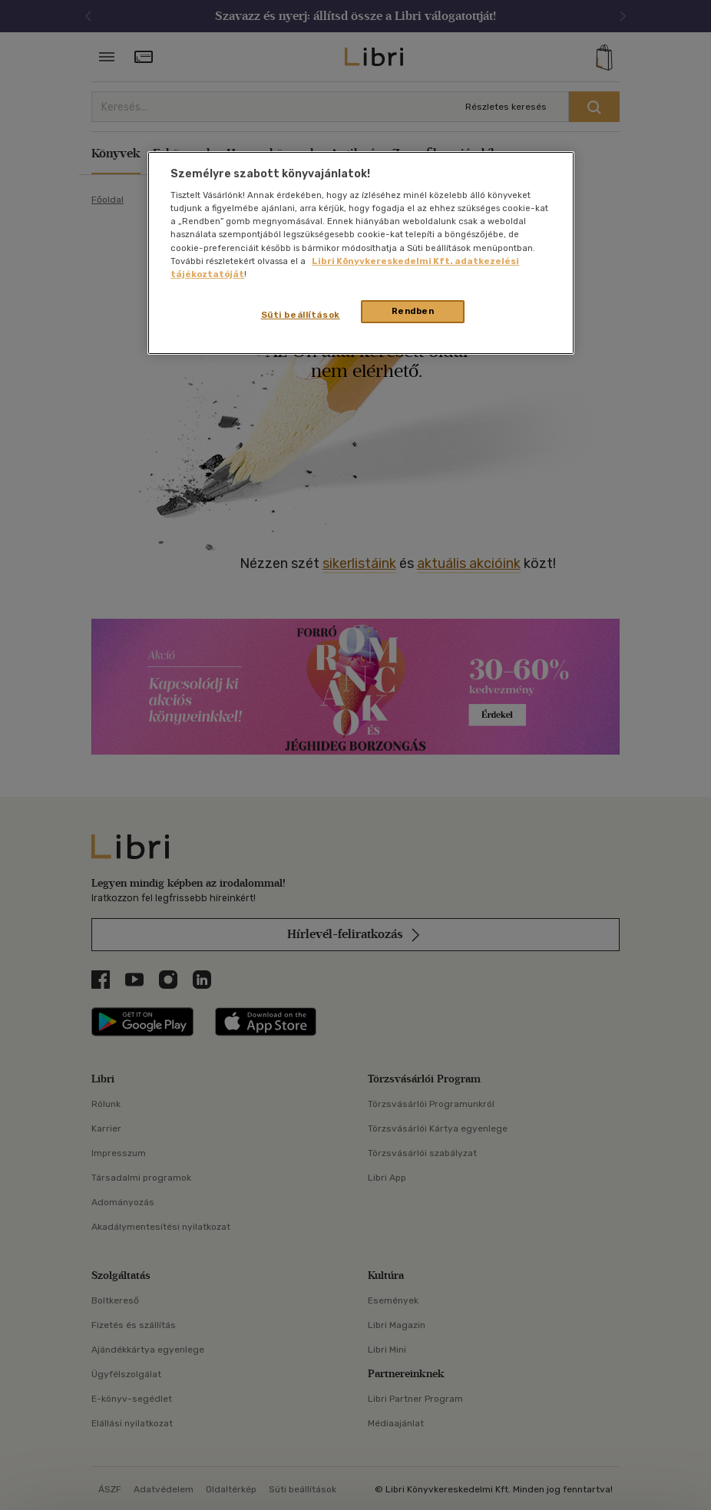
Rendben (413, 311)
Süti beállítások (300, 314)
